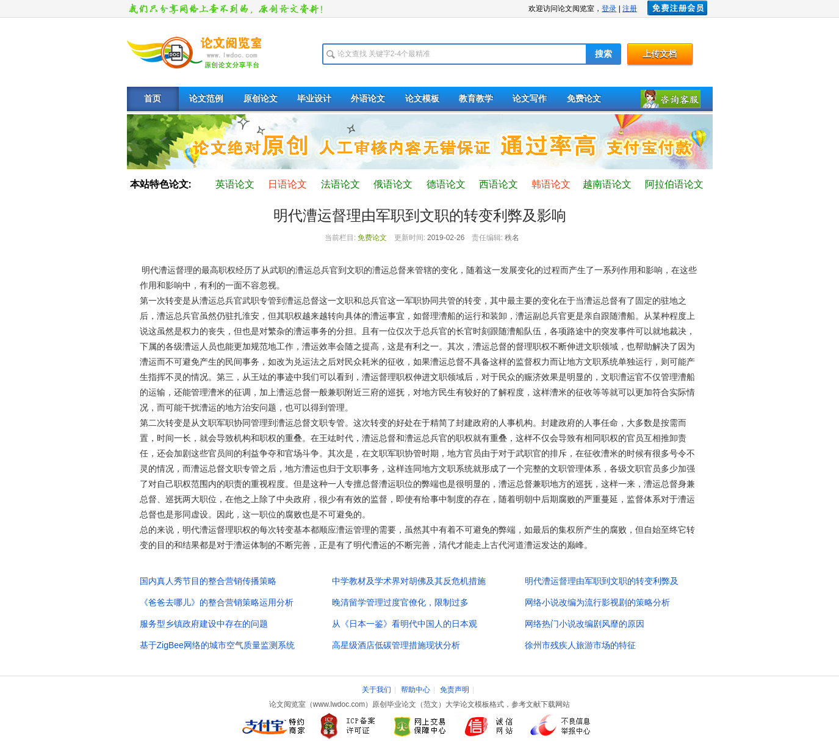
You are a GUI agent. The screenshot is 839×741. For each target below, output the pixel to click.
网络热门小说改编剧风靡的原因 (584, 624)
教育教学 (476, 98)
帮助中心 (415, 689)
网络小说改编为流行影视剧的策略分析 (597, 602)
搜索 (603, 54)
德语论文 (446, 184)
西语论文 (498, 184)
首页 (152, 98)
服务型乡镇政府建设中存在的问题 (204, 624)
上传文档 (660, 54)
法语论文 (340, 184)
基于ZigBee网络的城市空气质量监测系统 (217, 645)
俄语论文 (392, 184)
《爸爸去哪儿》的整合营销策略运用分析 (216, 602)
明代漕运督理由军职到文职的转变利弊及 (602, 581)
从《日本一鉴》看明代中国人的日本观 (404, 624)
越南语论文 (607, 184)
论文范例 (206, 98)
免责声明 (454, 689)
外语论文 (368, 98)
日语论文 (287, 184)
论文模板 (422, 98)
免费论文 (584, 98)
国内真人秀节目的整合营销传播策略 (208, 581)
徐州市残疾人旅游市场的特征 (580, 645)
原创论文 (260, 98)
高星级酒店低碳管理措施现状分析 (396, 645)
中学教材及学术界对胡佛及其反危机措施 (409, 581)
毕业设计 (314, 98)
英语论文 (234, 184)
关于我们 (376, 689)
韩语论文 (551, 184)
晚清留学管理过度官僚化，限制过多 (400, 602)
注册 (629, 8)
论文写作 (530, 98)
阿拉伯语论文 (674, 184)
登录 (609, 8)
